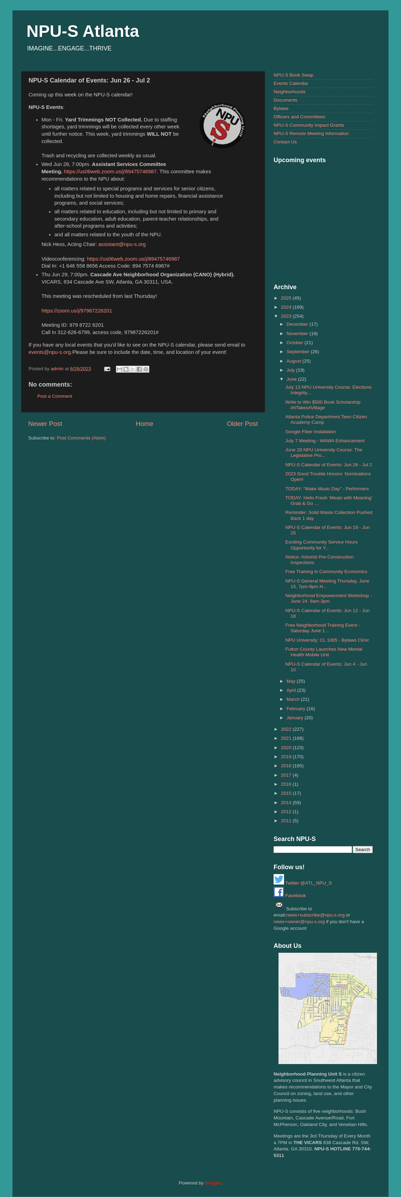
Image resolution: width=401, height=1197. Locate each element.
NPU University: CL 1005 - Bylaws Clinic (327, 640)
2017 (287, 775)
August (294, 361)
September (298, 351)
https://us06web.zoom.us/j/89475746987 (110, 171)
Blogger (213, 1183)
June (292, 379)
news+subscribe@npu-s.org (315, 915)
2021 (287, 738)
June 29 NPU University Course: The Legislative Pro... (323, 452)
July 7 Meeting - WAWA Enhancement (324, 440)
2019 (287, 756)
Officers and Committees (299, 116)
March (293, 699)
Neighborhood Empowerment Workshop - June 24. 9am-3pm (328, 598)
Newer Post (45, 423)
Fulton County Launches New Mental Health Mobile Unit (323, 652)
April (291, 690)
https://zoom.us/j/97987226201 (76, 311)
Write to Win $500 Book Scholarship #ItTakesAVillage (323, 404)
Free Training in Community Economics (326, 571)
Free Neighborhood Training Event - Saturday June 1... (322, 628)
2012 (287, 811)
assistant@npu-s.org (122, 244)
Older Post (242, 423)
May (291, 681)
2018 (287, 765)
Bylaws (281, 108)
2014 (287, 802)
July (291, 370)
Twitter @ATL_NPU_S (303, 883)
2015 (287, 793)
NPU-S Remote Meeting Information (311, 133)
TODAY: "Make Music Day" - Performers (327, 488)
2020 (287, 747)
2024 (287, 307)
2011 (287, 820)
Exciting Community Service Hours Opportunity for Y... (321, 544)
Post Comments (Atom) (81, 438)
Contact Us (285, 141)
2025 (287, 298)
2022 (287, 729)
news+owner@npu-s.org (299, 921)
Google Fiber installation (310, 431)
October (295, 342)
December (297, 324)
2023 (287, 316)
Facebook (290, 895)
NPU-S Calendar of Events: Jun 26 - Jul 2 (328, 464)
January (295, 717)
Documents (285, 100)
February (296, 708)
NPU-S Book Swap (293, 75)
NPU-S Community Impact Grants (309, 125)
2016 (287, 784)
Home (144, 423)
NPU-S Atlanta (82, 31)
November (297, 333)
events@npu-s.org (50, 352)
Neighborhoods (290, 91)
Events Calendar (291, 83)
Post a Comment (54, 396)
